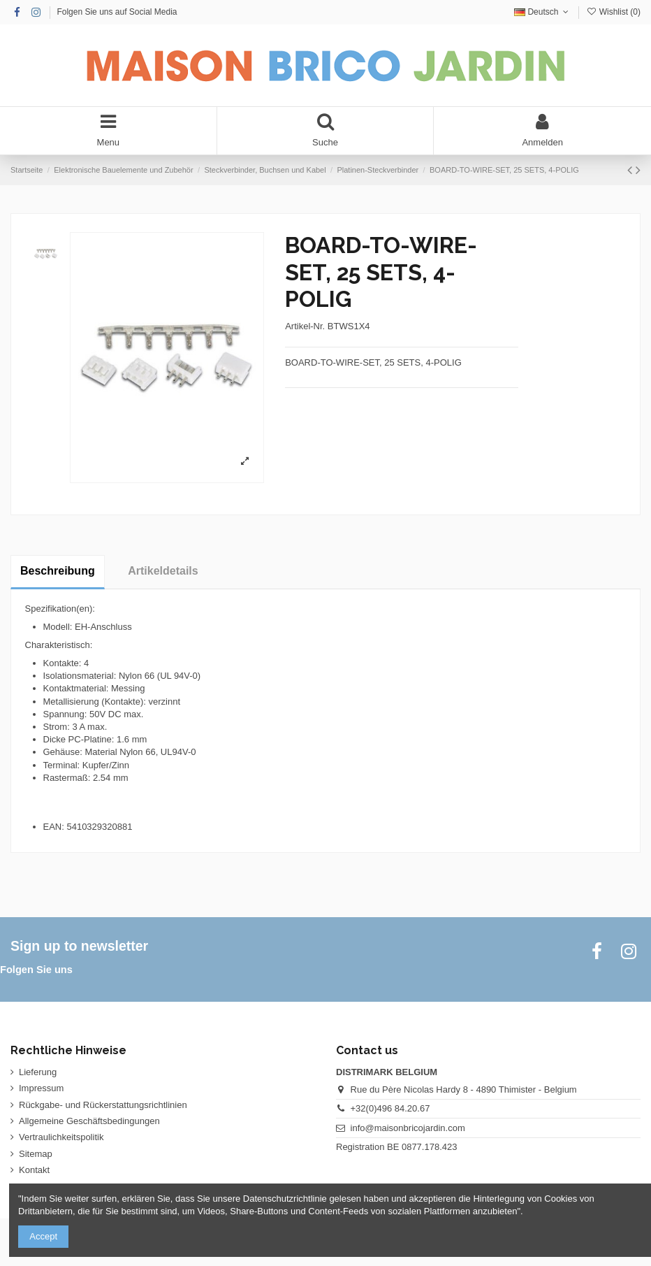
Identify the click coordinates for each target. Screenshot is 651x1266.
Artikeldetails (163, 571)
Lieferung (38, 1072)
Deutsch (542, 12)
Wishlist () (613, 12)
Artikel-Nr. (305, 326)
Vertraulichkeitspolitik (61, 1137)
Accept (43, 1236)
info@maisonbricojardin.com (408, 1128)
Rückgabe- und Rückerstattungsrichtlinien (103, 1105)
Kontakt (34, 1170)
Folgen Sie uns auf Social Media (117, 12)
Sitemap (35, 1154)
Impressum (41, 1088)
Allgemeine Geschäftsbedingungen (89, 1121)
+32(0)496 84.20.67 (390, 1108)
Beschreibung (57, 571)
